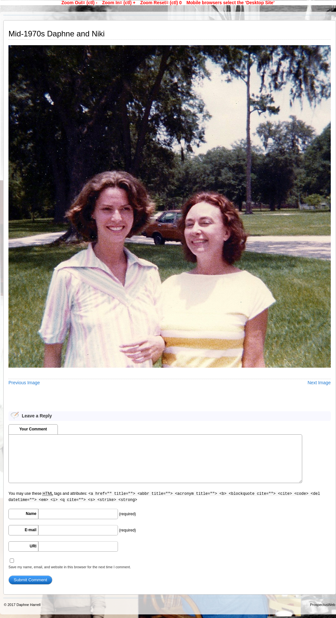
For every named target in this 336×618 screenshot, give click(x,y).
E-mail (30, 530)
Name (31, 513)
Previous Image (24, 382)
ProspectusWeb (322, 605)
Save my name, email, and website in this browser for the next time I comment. (69, 567)
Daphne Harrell (29, 605)
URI (33, 546)
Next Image (319, 382)
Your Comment (33, 429)
